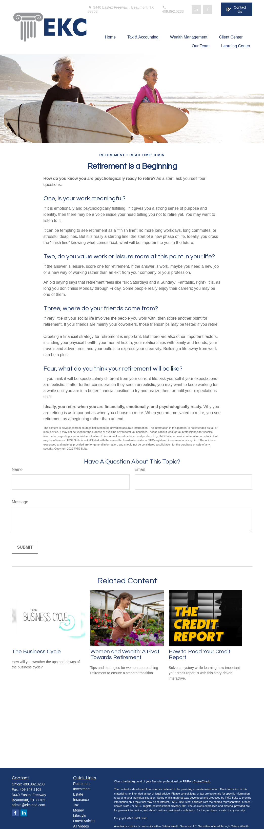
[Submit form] (25, 547)
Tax (76, 805)
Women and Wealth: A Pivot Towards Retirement (124, 654)
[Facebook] (207, 9)
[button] (110, 37)
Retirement (81, 784)
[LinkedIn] (196, 9)
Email (140, 469)
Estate (78, 794)
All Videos (81, 826)
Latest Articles (84, 821)
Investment (81, 789)
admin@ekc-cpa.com (28, 805)
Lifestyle (79, 816)
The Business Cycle (36, 651)
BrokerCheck (202, 781)
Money (78, 810)
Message (20, 502)
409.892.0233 (173, 9)
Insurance (81, 800)
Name (17, 469)
